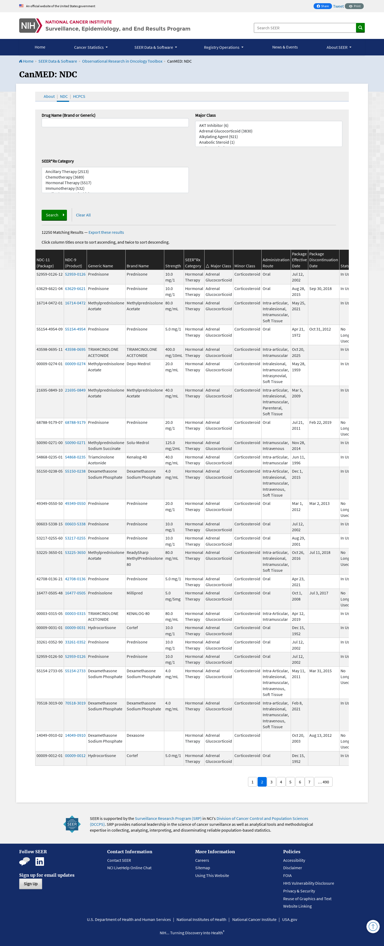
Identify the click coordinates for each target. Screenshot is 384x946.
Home (40, 47)
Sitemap (202, 867)
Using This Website (212, 875)
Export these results (106, 232)
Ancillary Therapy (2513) (115, 171)
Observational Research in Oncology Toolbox (122, 61)
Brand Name (138, 265)
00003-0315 (75, 613)
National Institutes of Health (201, 919)
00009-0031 (75, 627)
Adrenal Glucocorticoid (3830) (269, 131)
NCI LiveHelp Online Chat (129, 867)
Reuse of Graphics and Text (307, 898)
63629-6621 (75, 288)
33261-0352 (75, 642)
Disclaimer (292, 867)
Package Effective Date (299, 259)
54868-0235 (75, 457)
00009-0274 (75, 363)
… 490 (323, 781)
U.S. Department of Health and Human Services (129, 919)
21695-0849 (75, 390)
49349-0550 (75, 503)
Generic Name (100, 265)
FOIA (287, 875)
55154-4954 (75, 329)
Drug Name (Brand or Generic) (68, 115)
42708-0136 (75, 578)
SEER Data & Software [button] (154, 47)
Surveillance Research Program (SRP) (168, 818)
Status (346, 265)
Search (52, 215)
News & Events (285, 47)
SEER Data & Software (57, 61)
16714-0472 (75, 302)
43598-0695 (75, 349)
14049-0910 (75, 735)
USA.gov (289, 919)
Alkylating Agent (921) (269, 136)
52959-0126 (75, 274)
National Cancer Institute (254, 919)
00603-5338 (75, 523)
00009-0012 (75, 755)
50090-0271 (75, 442)
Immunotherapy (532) (115, 188)
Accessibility (294, 860)
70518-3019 (75, 703)
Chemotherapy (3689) (115, 177)
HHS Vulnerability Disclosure (308, 883)
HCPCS (79, 96)
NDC (64, 96)
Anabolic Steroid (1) (269, 142)
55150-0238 (75, 471)
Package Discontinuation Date (323, 259)
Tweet (338, 6)
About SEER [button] (337, 47)
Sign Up (31, 883)
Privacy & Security (299, 890)
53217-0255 (75, 538)
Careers (202, 860)
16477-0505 (75, 592)
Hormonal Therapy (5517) (115, 183)
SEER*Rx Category (58, 161)
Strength (173, 265)
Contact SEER (119, 860)
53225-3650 (75, 552)
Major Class (205, 115)
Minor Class (244, 265)
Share (324, 6)
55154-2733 (75, 670)
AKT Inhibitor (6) (269, 125)
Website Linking (297, 906)
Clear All (83, 215)
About (49, 96)
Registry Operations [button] (222, 47)
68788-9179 (75, 422)
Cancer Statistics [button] (89, 47)
